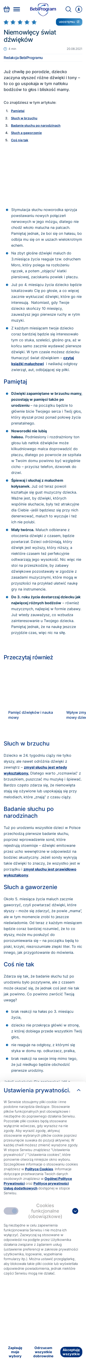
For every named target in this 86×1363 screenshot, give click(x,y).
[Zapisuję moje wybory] (15, 1352)
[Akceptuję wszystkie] (71, 1352)
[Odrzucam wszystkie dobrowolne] (43, 1352)
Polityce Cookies (39, 1169)
